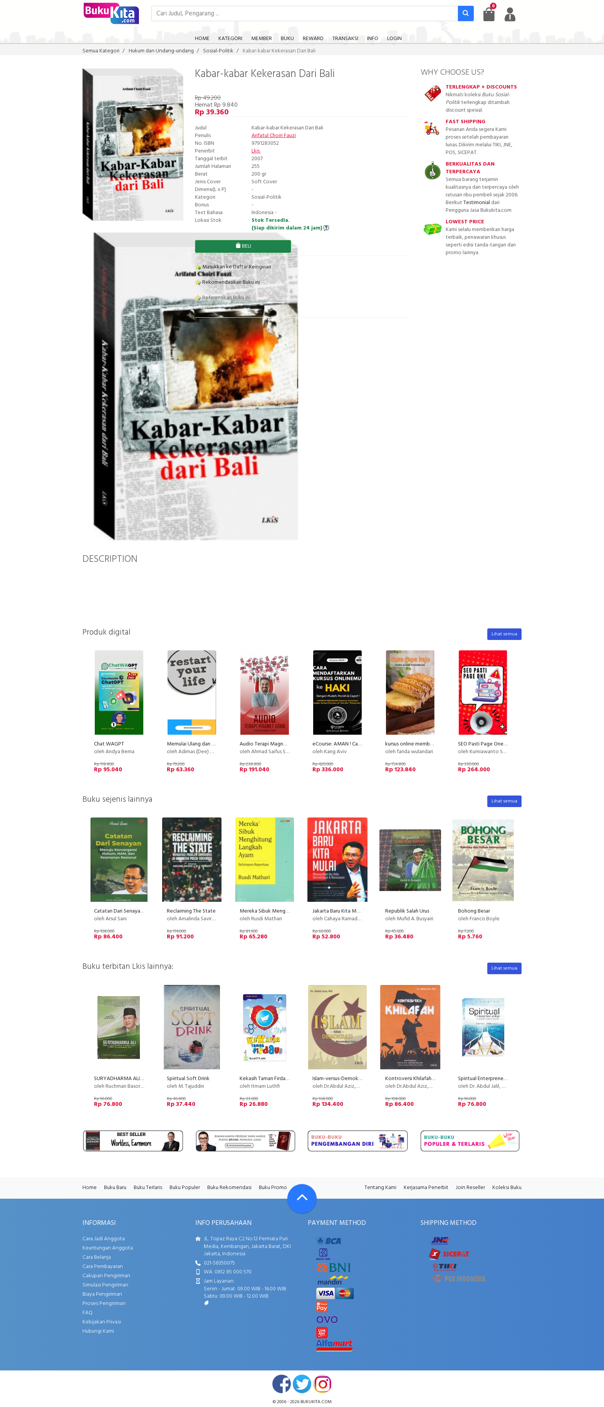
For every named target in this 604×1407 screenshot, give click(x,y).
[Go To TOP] (302, 1198)
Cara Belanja (96, 1257)
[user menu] (510, 14)
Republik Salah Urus (407, 911)
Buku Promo (273, 1187)
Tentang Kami (380, 1187)
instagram (322, 1384)
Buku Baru (115, 1187)
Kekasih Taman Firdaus (265, 1078)
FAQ (87, 1312)
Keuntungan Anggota (107, 1248)
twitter (302, 1384)
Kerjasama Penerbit (426, 1187)
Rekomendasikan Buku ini (227, 282)
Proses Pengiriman (104, 1303)
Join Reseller (470, 1187)
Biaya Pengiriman (102, 1294)
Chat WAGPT (109, 744)
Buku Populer (184, 1187)
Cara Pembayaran (102, 1266)
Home (89, 1187)
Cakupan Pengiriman (106, 1275)
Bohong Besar (474, 911)
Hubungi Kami (98, 1331)
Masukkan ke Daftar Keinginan (233, 267)
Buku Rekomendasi (229, 1187)
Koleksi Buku (507, 1187)
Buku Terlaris (148, 1187)
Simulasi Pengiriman (105, 1285)
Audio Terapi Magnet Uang (271, 744)
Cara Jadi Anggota (103, 1238)
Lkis (256, 151)
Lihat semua (504, 634)
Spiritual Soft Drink (188, 1078)
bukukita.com (316, 1402)
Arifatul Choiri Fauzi (274, 135)
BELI (243, 246)
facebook (281, 1384)
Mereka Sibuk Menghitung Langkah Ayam (287, 911)
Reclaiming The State (191, 911)
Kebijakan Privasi (101, 1322)
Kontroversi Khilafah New (414, 1078)
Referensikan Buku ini (222, 297)
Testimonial (476, 202)
